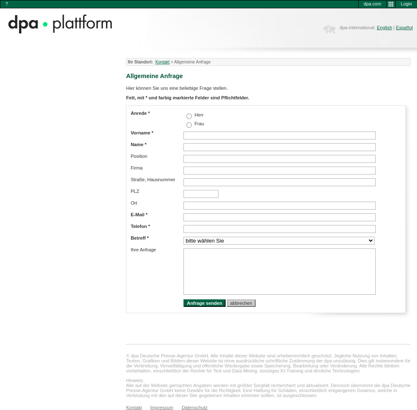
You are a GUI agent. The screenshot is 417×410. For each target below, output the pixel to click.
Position (139, 156)
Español (404, 27)
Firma (137, 167)
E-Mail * (139, 214)
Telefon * (140, 226)
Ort (134, 202)
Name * (138, 144)
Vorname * (142, 132)
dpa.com (372, 3)
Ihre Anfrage (143, 249)
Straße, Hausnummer (153, 179)
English (384, 27)
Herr (198, 114)
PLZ (135, 191)
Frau (198, 123)
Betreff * (140, 237)
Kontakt (162, 62)
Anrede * (140, 113)
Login (406, 3)
